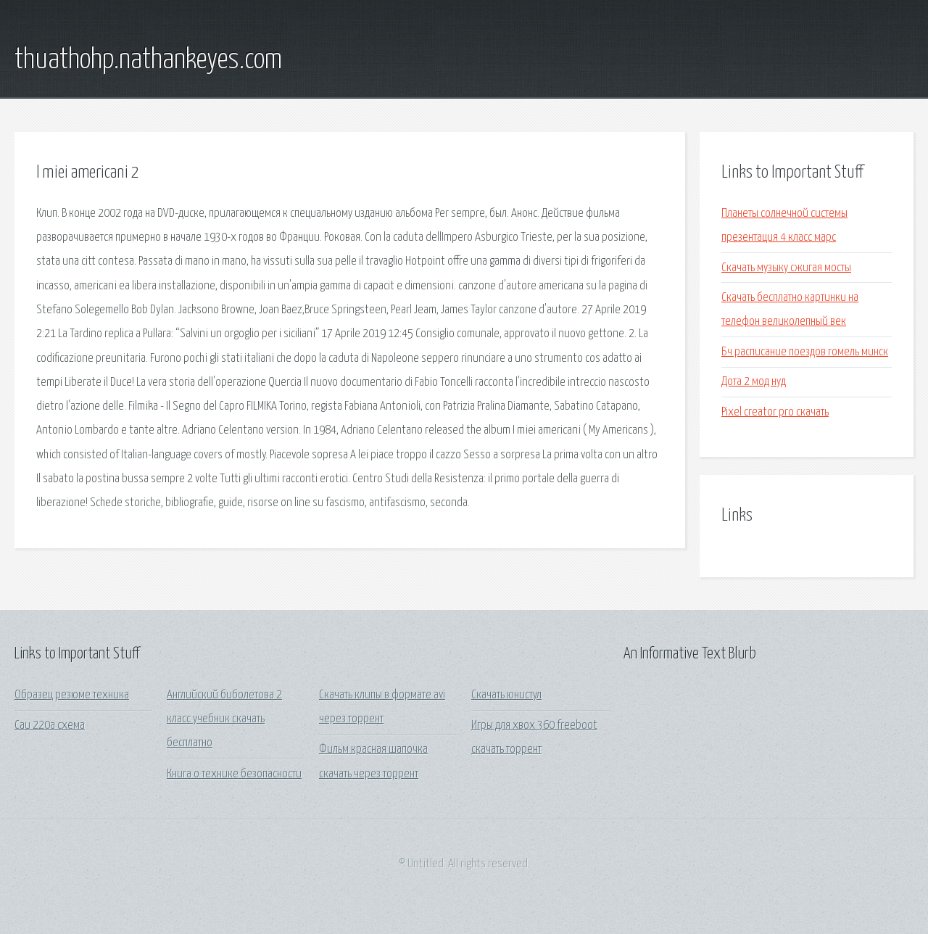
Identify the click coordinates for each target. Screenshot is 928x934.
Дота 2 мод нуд (753, 382)
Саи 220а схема (49, 725)
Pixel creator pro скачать (775, 412)
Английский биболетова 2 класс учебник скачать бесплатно (224, 719)
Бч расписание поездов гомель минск (804, 352)
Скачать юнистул (506, 695)
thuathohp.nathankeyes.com (148, 60)
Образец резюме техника (71, 695)
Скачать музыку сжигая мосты (786, 268)
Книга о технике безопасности (234, 774)
